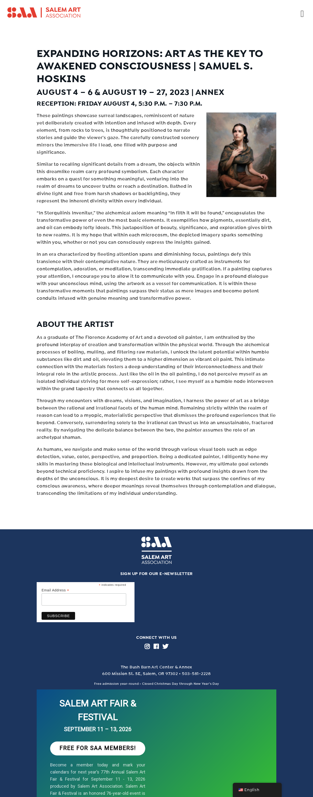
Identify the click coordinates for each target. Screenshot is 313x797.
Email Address (55, 590)
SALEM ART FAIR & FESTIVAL (97, 710)
